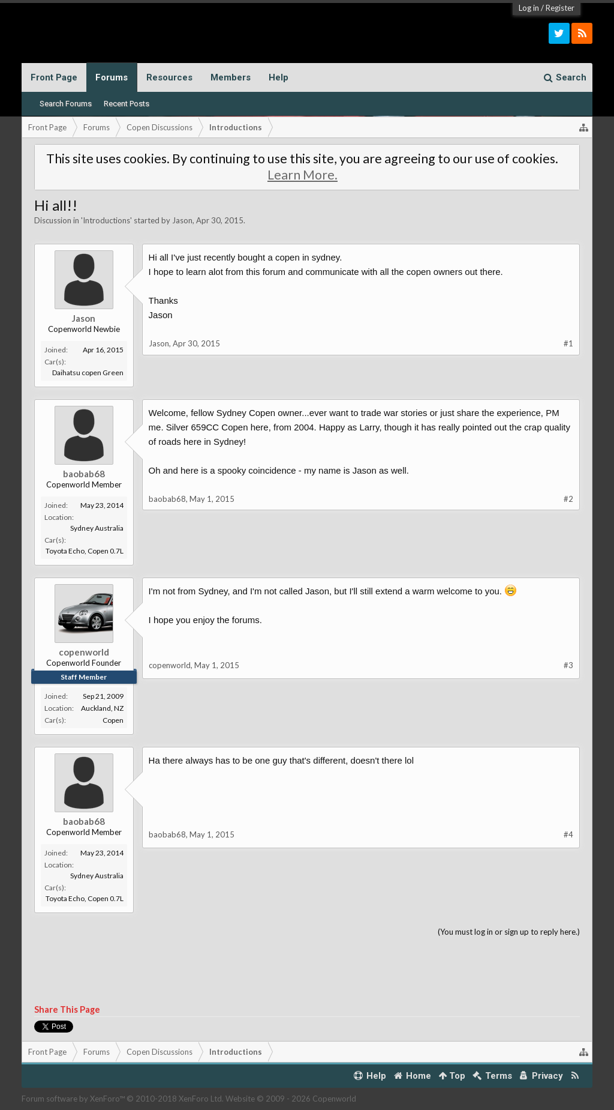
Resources (169, 77)
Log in (529, 8)
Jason (182, 220)
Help (278, 77)
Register (560, 8)
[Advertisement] (307, 971)
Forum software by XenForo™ (123, 1098)
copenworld (84, 652)
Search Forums (66, 103)
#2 (568, 499)
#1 (568, 343)
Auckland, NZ (102, 708)
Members (230, 77)
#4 (568, 834)
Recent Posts (126, 103)
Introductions (106, 220)
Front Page (54, 77)
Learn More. (302, 174)
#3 (568, 665)
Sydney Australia (97, 527)
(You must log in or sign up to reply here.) (509, 932)
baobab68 (84, 473)
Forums (111, 77)
